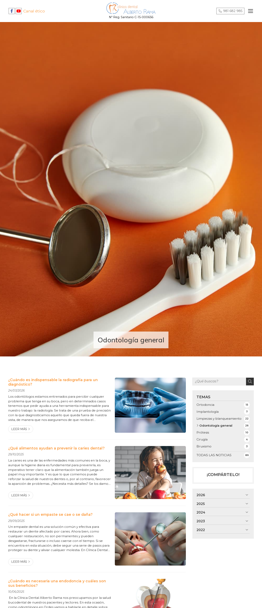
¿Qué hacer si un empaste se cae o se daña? (50, 514)
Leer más (19, 429)
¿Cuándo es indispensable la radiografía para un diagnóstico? (53, 382)
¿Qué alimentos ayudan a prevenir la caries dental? (56, 448)
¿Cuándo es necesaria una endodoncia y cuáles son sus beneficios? (57, 583)
